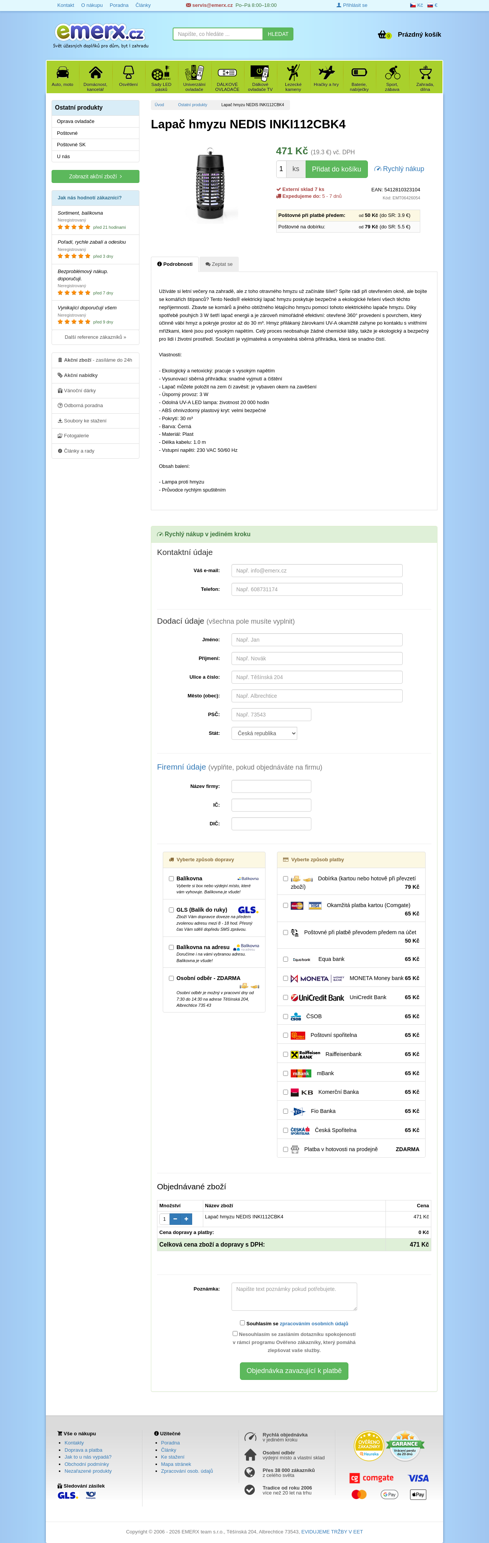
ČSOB (351, 1016)
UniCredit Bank (351, 997)
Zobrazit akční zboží (95, 176)
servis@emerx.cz (209, 5)
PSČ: (214, 714)
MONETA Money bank (351, 978)
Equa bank (351, 959)
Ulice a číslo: (204, 677)
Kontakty (74, 1443)
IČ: (216, 805)
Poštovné (67, 133)
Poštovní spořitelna (351, 1035)
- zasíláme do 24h (95, 359)
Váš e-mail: (207, 570)
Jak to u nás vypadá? (88, 1457)
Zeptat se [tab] (219, 263)
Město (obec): (204, 696)
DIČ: (215, 823)
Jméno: (211, 639)
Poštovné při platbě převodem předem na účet (351, 937)
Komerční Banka (351, 1092)
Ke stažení (173, 1457)
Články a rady (76, 450)
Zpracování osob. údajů (187, 1471)
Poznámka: (207, 1289)
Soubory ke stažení (82, 420)
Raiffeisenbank (351, 1054)
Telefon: (210, 589)
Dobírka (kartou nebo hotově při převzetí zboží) (351, 883)
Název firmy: (205, 786)
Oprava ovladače (75, 121)
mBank (351, 1073)
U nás (63, 156)
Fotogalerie (73, 435)
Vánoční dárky (77, 390)
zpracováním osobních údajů (314, 1323)
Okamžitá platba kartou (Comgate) (351, 910)
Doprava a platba (83, 1450)
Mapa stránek (176, 1464)
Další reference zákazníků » (95, 337)
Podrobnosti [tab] (175, 263)
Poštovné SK (71, 144)
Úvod (159, 105)
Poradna (119, 5)
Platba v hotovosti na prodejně (351, 1149)
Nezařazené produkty (88, 1471)
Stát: (214, 733)
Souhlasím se (294, 1323)
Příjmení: (209, 658)
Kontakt (65, 5)
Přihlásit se (352, 5)
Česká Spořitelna (351, 1130)
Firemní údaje (239, 766)
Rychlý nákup (399, 168)
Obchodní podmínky (87, 1464)
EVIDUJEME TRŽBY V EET (332, 1532)
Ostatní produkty (192, 105)
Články (143, 5)
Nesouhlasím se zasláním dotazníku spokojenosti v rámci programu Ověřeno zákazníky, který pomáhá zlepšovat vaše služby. (294, 1342)
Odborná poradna (80, 405)
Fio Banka (351, 1111)
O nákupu (91, 5)
